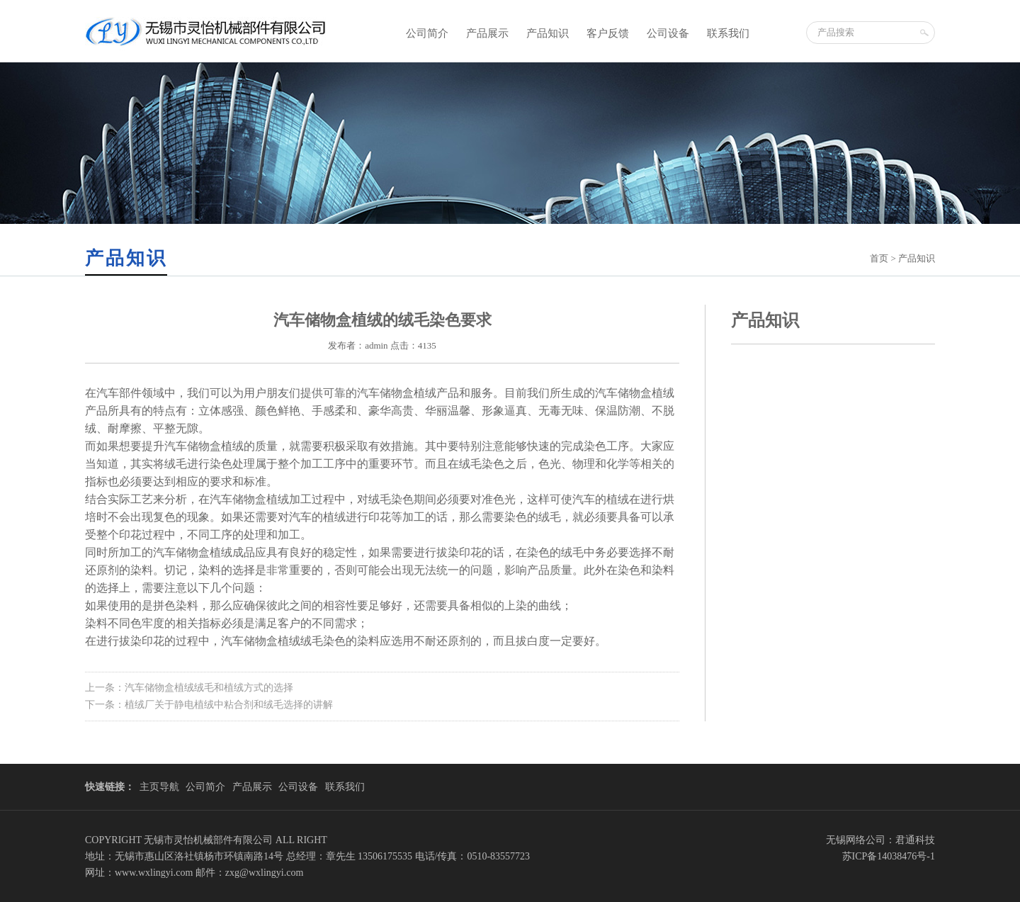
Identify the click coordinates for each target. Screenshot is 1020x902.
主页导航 (159, 787)
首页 (879, 258)
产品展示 (487, 33)
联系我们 (728, 33)
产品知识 (547, 33)
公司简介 (427, 33)
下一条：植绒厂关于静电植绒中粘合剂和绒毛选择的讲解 (209, 704)
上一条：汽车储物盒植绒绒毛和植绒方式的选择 (189, 687)
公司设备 (668, 33)
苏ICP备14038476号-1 (888, 856)
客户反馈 (607, 33)
